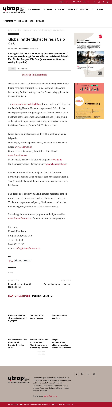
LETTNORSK (72, 9)
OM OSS (99, 9)
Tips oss (86, 2)
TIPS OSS (40, 21)
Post (11, 260)
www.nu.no (56, 159)
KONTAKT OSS (86, 9)
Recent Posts (22, 69)
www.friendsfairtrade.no (20, 218)
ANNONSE (22, 21)
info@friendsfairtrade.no (28, 248)
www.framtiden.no (17, 155)
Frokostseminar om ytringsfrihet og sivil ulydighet (17, 318)
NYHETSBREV (10, 21)
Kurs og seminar (29, 30)
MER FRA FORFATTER (42, 296)
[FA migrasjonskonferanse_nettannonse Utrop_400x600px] (89, 76)
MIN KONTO (76, 2)
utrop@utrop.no (50, 396)
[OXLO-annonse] (89, 118)
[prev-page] (39, 353)
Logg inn (61, 2)
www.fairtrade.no (23, 146)
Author (12, 69)
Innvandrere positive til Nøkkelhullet (19, 285)
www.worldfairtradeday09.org (27, 104)
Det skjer (18, 30)
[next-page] (43, 353)
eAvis (68, 2)
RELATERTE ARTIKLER (19, 296)
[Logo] (14, 9)
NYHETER (48, 9)
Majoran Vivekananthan (20, 48)
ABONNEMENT (35, 9)
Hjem (10, 30)
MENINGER (59, 9)
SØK (31, 21)
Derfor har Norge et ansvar (57, 284)
